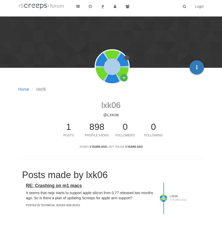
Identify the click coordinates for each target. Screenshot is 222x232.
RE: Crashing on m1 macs (54, 185)
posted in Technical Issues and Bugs (53, 205)
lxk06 (174, 196)
